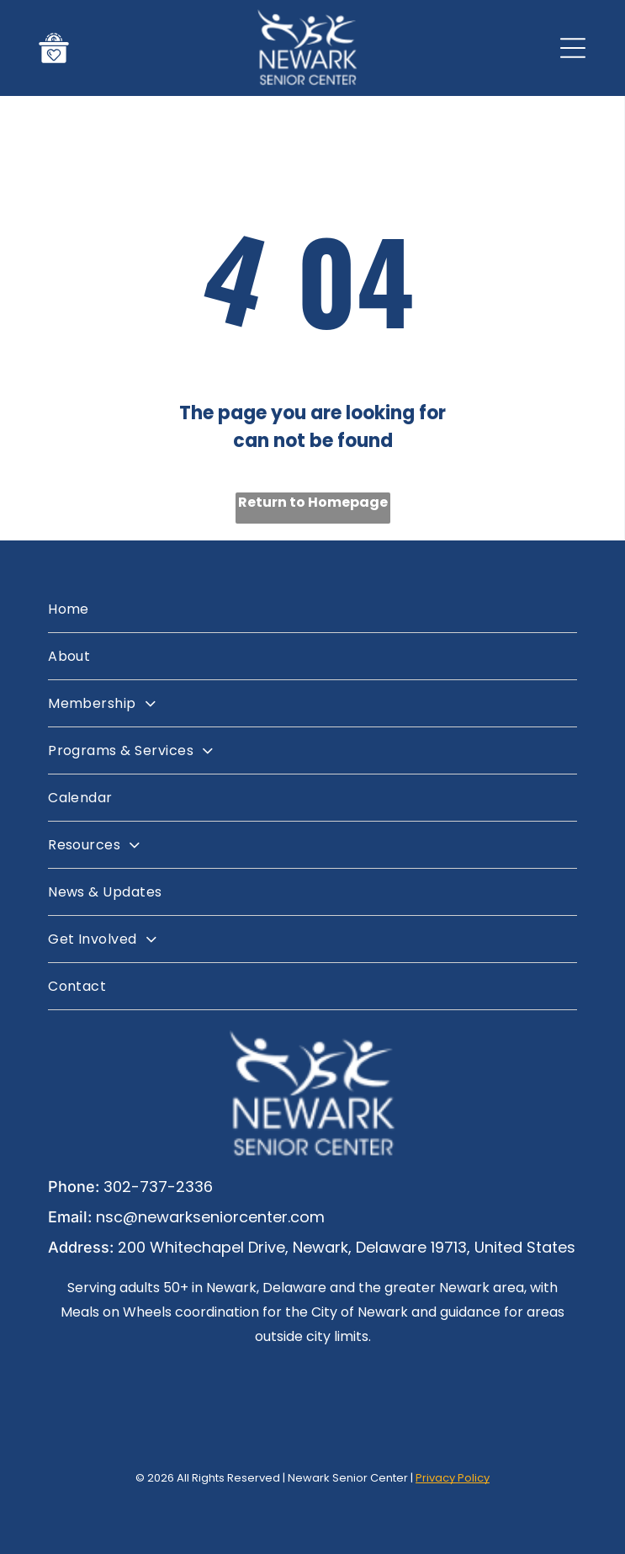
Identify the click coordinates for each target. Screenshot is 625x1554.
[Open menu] (572, 48)
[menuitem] (312, 609)
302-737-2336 (158, 1186)
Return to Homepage (313, 502)
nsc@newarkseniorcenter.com (210, 1216)
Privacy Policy (453, 1478)
